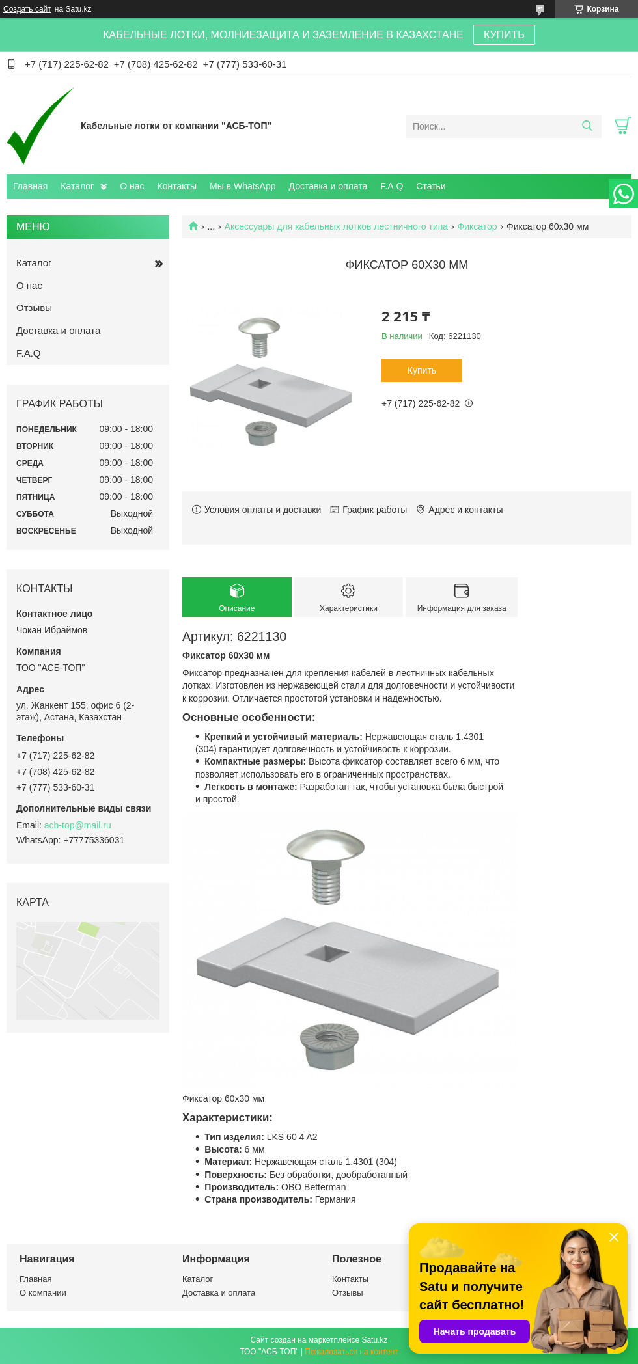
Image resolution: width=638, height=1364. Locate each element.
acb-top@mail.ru (77, 825)
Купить (422, 370)
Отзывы (34, 307)
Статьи (430, 186)
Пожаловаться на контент (351, 1351)
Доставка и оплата (328, 186)
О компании (43, 1293)
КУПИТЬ (504, 34)
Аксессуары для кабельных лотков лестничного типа (337, 226)
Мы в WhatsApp (243, 186)
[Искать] (587, 126)
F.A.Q (391, 186)
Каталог (77, 186)
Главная (30, 186)
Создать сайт (27, 9)
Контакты (177, 186)
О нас (132, 186)
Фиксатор (477, 226)
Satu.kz (374, 1339)
